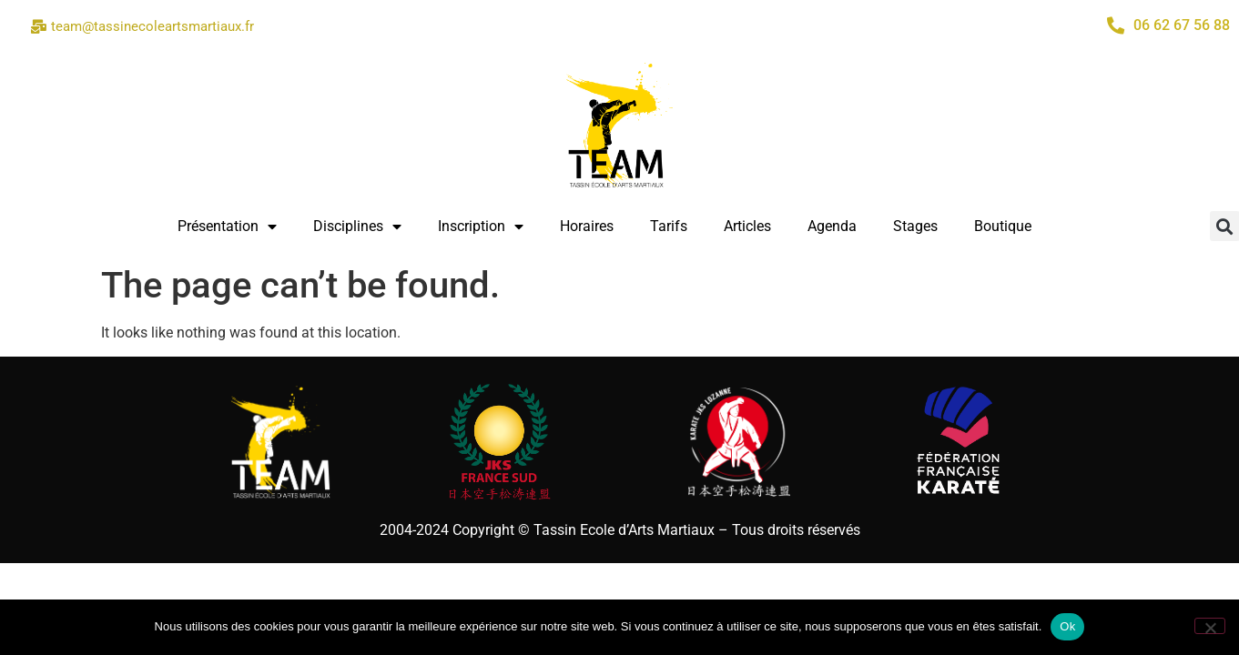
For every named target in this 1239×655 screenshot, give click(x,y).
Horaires (587, 226)
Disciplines (357, 226)
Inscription (480, 226)
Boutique (1002, 226)
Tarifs (668, 226)
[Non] (1209, 626)
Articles (747, 226)
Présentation (227, 226)
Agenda (832, 226)
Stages (915, 226)
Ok (1067, 626)
